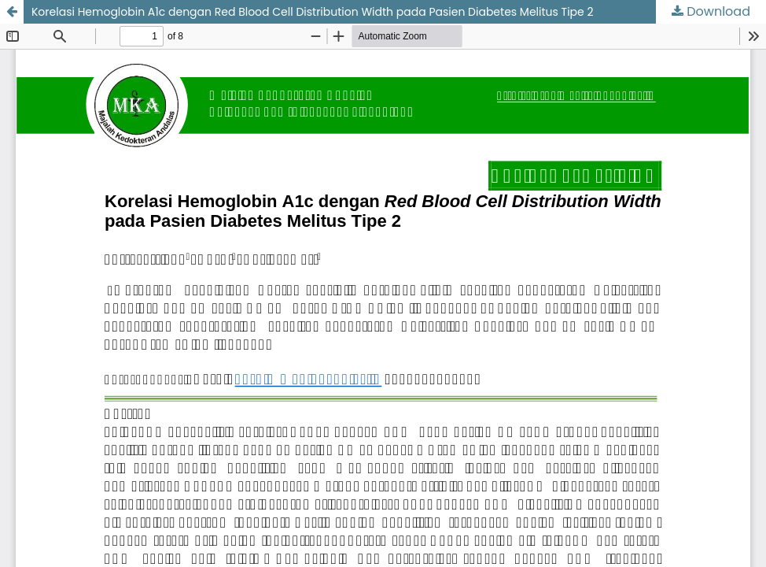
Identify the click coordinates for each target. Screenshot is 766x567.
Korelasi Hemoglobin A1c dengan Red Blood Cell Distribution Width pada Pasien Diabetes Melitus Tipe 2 (312, 12)
